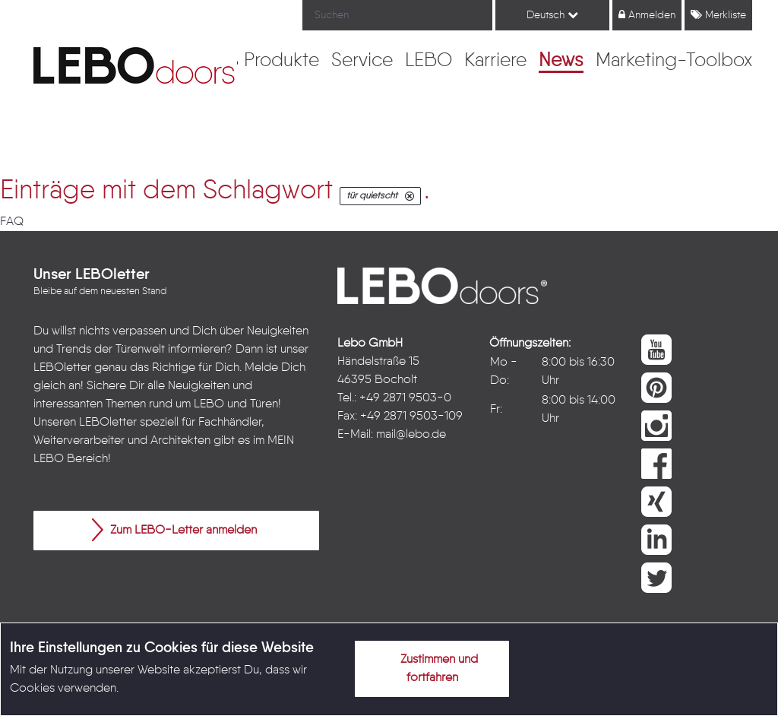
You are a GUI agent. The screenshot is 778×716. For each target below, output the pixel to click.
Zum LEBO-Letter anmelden (174, 529)
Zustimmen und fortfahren (430, 666)
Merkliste (718, 15)
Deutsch (552, 15)
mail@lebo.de (411, 435)
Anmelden (646, 15)
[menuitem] (281, 61)
